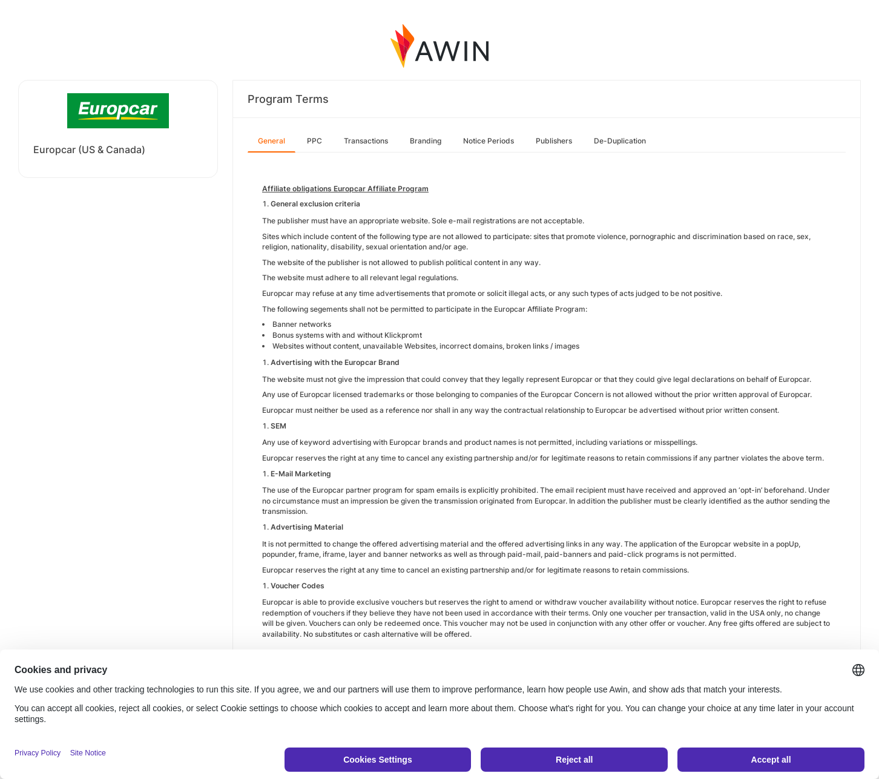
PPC (314, 140)
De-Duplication (620, 140)
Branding (425, 140)
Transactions (366, 140)
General (271, 140)
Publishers (554, 140)
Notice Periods (488, 140)
